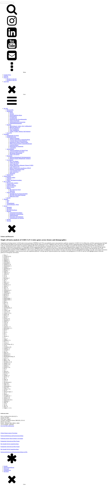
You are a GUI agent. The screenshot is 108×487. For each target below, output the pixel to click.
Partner (11, 112)
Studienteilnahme (14, 215)
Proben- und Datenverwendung (14, 180)
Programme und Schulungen (16, 216)
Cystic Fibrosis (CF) (14, 166)
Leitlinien (9, 178)
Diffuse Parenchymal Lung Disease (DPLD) (20, 168)
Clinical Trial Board (14, 120)
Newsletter (9, 208)
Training (9, 188)
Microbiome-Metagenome (16, 153)
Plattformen (9, 155)
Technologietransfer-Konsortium (17, 122)
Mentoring (12, 191)
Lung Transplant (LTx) (15, 170)
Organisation (10, 111)
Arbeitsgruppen (10, 149)
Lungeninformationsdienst (16, 212)
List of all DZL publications (7, 425)
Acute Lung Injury (14, 164)
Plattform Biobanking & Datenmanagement (20, 157)
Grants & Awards (11, 192)
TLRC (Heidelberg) (14, 130)
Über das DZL (10, 109)
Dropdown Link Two (12, 80)
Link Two (6, 77)
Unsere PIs (9, 132)
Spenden (9, 219)
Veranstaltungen (10, 203)
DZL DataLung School (15, 189)
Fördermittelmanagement (16, 123)
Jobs (8, 201)
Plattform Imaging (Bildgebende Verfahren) (20, 158)
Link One (6, 76)
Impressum (6, 468)
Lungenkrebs (13, 147)
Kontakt (8, 197)
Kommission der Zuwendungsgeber (18, 119)
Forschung (6, 134)
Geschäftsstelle (13, 118)
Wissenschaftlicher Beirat (16, 115)
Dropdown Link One (12, 79)
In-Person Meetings (11, 185)
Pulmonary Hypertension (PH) (17, 169)
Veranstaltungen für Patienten (17, 218)
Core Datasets (10, 160)
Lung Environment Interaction (17, 151)
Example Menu (7, 74)
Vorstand (12, 114)
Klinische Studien (11, 177)
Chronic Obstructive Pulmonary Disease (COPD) (21, 165)
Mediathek (9, 207)
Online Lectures (10, 187)
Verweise (9, 220)
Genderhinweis (7, 470)
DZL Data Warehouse (12, 210)
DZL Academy (7, 181)
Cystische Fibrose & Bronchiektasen (18, 141)
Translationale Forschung (13, 135)
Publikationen (10, 174)
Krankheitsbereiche (11, 137)
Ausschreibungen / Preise (13, 204)
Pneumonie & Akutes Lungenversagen (19, 142)
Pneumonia (12, 173)
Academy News (10, 184)
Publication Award (14, 196)
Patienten (9, 211)
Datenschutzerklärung (9, 467)
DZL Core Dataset (14, 161)
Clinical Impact (7, 176)
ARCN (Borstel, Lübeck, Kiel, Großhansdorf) (21, 126)
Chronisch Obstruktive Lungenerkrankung (20, 139)
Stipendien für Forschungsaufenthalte (19, 193)
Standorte (9, 124)
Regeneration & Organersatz (16, 146)
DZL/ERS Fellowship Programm (18, 195)
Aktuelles (6, 199)
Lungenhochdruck (14, 145)
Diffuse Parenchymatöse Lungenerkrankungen (21, 143)
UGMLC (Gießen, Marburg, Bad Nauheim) (20, 131)
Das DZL (6, 108)
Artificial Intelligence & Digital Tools (19, 150)
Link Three (6, 81)
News (8, 200)
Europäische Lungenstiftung (16, 214)
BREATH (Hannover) (15, 127)
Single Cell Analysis (14, 154)
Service (5, 206)
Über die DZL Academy (12, 183)
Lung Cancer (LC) (14, 172)
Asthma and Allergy (14, 162)
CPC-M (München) (14, 128)
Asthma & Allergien (14, 138)
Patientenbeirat (13, 116)
